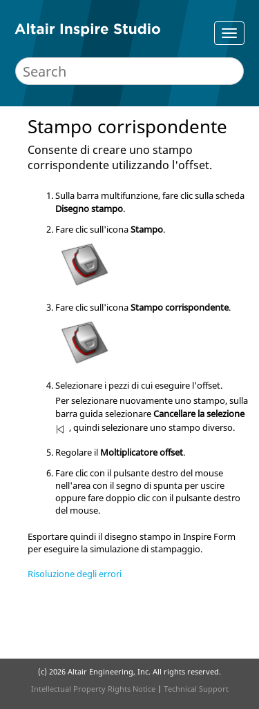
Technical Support (196, 688)
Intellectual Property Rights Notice (93, 688)
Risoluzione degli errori (75, 573)
